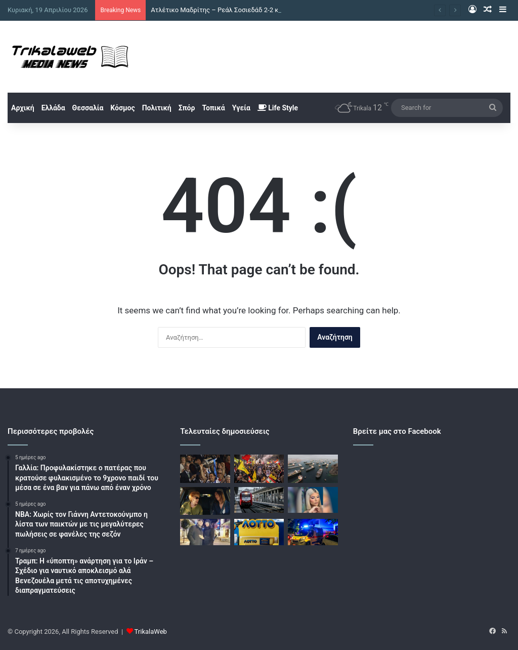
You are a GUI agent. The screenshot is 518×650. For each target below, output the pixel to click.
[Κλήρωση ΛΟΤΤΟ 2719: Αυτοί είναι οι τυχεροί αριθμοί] (259, 532)
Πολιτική (156, 108)
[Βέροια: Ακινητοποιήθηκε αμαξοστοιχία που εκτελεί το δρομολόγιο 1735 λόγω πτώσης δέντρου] (259, 500)
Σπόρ (187, 108)
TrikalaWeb (151, 631)
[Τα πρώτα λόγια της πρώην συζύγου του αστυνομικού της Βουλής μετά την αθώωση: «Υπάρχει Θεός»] (205, 532)
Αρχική (22, 108)
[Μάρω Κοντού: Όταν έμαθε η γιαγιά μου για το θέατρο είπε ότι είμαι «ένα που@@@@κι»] (205, 501)
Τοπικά (213, 108)
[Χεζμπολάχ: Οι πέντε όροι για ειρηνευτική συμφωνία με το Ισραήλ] (259, 469)
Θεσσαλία (88, 108)
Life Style (277, 108)
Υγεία (241, 108)
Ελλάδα (53, 108)
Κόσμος (122, 108)
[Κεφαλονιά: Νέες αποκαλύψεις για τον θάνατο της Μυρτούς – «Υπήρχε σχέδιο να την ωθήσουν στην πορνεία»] (312, 500)
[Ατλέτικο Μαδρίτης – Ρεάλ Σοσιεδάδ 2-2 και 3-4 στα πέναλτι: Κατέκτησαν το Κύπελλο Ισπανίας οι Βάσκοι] (205, 469)
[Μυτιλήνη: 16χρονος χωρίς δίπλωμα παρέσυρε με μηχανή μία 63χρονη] (312, 532)
